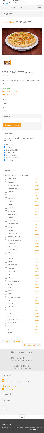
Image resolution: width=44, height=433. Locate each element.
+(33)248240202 (10, 386)
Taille (4, 99)
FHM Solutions (37, 430)
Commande (7, 409)
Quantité (6, 116)
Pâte (4, 107)
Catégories (7, 13)
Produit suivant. (32, 345)
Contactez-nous (7, 424)
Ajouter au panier (13, 125)
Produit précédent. (13, 341)
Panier (5, 406)
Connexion (6, 400)
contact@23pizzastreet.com (19, 3)
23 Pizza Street (17, 7)
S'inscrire (6, 403)
